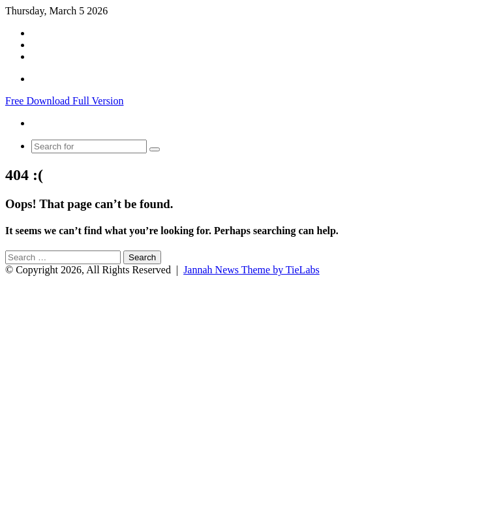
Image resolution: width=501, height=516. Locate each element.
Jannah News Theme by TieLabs (251, 269)
